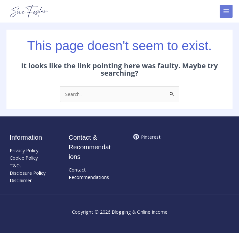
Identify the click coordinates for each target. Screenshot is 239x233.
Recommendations (89, 177)
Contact (77, 169)
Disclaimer (21, 180)
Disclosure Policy (27, 173)
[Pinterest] (147, 137)
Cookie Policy (24, 157)
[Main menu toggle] (226, 11)
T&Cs (16, 165)
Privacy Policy (24, 150)
